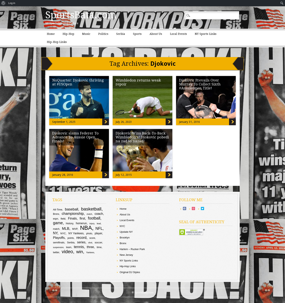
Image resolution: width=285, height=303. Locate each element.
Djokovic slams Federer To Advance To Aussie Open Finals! (75, 137)
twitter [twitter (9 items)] (56, 252)
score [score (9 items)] (92, 238)
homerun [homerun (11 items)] (81, 223)
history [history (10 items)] (69, 223)
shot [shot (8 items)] (90, 242)
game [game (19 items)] (58, 223)
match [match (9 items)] (56, 229)
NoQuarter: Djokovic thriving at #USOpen (78, 82)
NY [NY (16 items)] (55, 233)
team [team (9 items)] (68, 247)
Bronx (123, 243)
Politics (103, 33)
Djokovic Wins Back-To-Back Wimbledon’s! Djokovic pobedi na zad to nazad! (142, 137)
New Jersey (126, 254)
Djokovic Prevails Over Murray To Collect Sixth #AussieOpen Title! (200, 84)
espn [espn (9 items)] (55, 218)
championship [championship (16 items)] (73, 214)
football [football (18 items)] (94, 218)
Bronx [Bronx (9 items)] (56, 214)
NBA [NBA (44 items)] (86, 227)
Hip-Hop (68, 33)
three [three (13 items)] (90, 247)
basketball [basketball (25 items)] (91, 208)
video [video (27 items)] (67, 251)
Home (51, 33)
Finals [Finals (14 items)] (72, 218)
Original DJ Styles (130, 272)
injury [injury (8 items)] (91, 223)
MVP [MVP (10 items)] (75, 228)
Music (86, 33)
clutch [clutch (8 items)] (89, 214)
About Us (155, 33)
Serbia (120, 33)
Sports (137, 33)
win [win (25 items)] (79, 251)
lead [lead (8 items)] (99, 223)
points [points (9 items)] (71, 238)
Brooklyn (125, 237)
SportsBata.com (80, 15)
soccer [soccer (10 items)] (98, 242)
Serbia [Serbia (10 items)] (70, 242)
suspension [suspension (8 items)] (58, 247)
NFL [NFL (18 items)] (99, 228)
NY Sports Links (205, 33)
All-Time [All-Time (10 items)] (57, 209)
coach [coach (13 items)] (99, 213)
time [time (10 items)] (99, 247)
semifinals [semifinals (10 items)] (58, 242)
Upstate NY (126, 231)
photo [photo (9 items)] (89, 233)
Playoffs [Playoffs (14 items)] (59, 238)
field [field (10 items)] (63, 218)
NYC (122, 226)
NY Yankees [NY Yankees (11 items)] (76, 233)
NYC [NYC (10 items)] (63, 233)
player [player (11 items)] (98, 233)
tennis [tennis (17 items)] (79, 247)
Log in (11, 3)
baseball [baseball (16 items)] (71, 209)
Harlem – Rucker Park (132, 249)
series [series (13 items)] (81, 242)
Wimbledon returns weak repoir (138, 82)
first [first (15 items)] (82, 218)
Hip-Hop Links (57, 42)
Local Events (178, 33)
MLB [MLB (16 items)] (65, 229)
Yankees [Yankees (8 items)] (90, 252)
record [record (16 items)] (81, 238)
